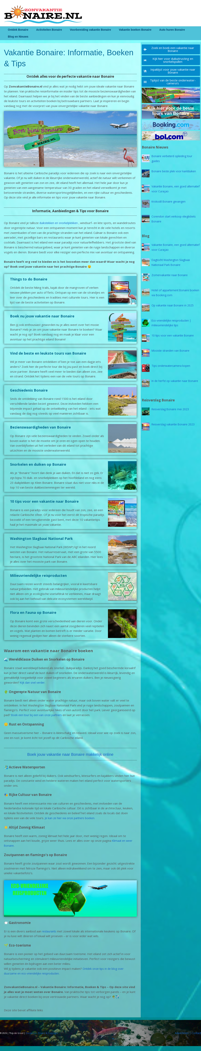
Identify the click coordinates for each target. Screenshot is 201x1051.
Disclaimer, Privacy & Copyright (42, 1038)
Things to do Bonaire (28, 284)
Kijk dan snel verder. (33, 687)
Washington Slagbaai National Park (41, 543)
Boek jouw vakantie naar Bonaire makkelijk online (70, 759)
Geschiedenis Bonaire (29, 395)
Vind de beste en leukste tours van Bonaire (48, 358)
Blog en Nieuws (17, 36)
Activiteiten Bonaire (45, 29)
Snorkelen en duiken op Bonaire (38, 469)
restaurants (50, 936)
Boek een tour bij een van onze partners (38, 720)
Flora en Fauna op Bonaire (33, 617)
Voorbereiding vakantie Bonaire (84, 29)
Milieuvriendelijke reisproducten (38, 580)
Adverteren (179, 1038)
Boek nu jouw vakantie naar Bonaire (42, 321)
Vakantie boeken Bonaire (127, 29)
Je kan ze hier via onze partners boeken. (72, 823)
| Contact (194, 1038)
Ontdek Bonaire (17, 29)
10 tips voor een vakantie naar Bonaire (44, 506)
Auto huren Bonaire (161, 29)
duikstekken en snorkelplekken (59, 223)
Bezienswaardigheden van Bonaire (40, 432)
